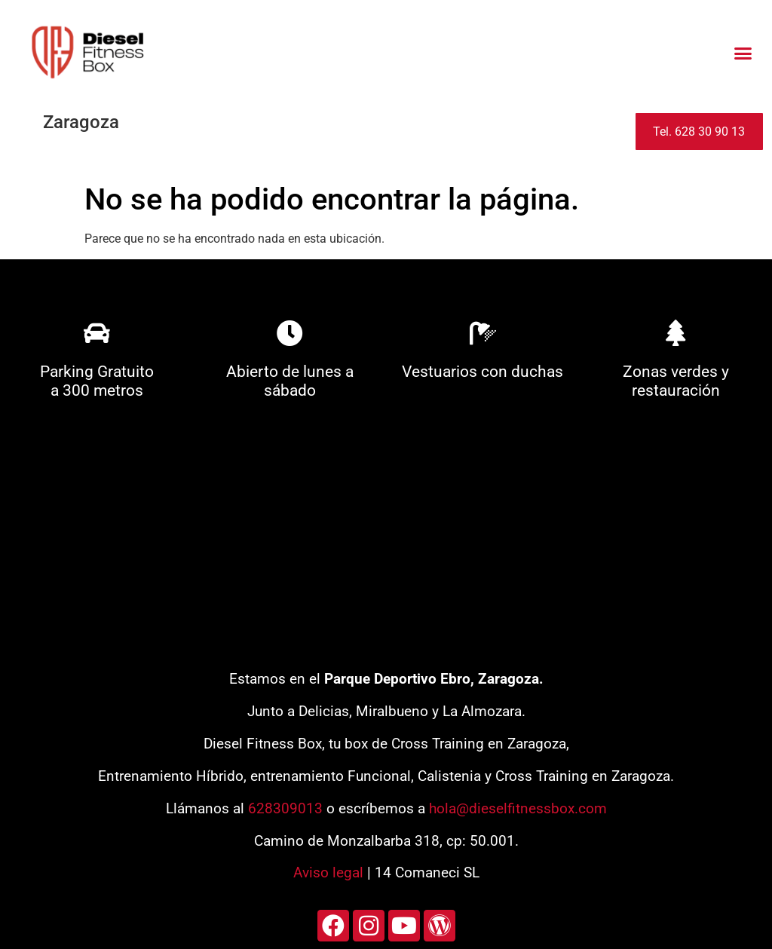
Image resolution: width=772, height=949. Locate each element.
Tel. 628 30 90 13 (699, 131)
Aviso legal (328, 872)
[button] (742, 52)
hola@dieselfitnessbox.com (518, 808)
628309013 (285, 808)
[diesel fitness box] (386, 540)
